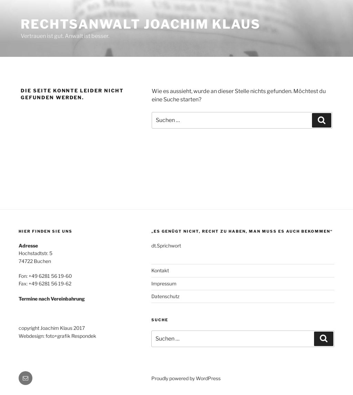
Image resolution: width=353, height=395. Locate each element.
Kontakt (160, 270)
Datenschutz (165, 296)
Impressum (163, 283)
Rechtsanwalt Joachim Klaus (141, 24)
